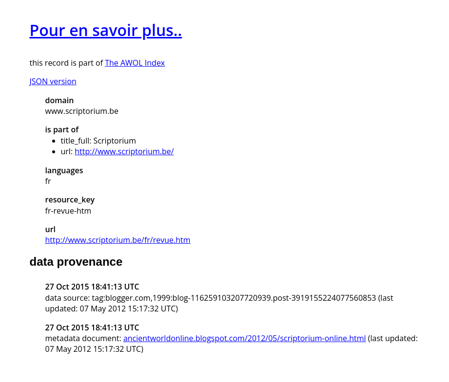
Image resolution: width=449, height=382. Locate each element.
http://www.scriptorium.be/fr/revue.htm (118, 240)
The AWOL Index (135, 62)
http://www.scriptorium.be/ (124, 151)
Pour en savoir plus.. (106, 29)
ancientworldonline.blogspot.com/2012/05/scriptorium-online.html (244, 338)
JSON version (53, 81)
